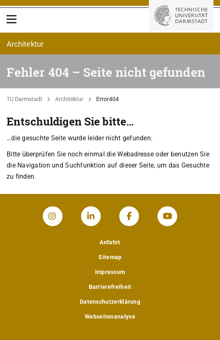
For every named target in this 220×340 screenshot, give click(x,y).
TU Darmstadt (24, 99)
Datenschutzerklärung (110, 301)
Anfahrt (110, 242)
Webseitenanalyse (110, 316)
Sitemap (109, 257)
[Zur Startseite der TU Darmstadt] (181, 15)
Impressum (110, 272)
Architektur (69, 99)
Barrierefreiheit (110, 286)
